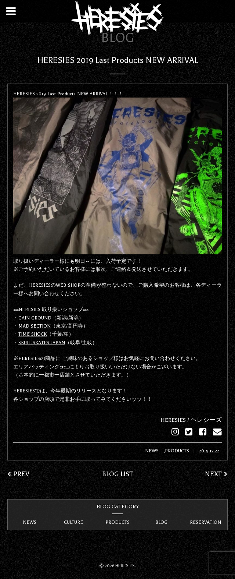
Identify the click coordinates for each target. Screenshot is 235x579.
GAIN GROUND (34, 317)
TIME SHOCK (32, 333)
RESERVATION (205, 522)
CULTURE (73, 522)
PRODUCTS (177, 450)
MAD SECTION (34, 325)
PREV (18, 473)
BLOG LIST (117, 473)
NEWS (152, 450)
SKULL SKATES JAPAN (41, 342)
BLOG (161, 522)
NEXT (216, 473)
